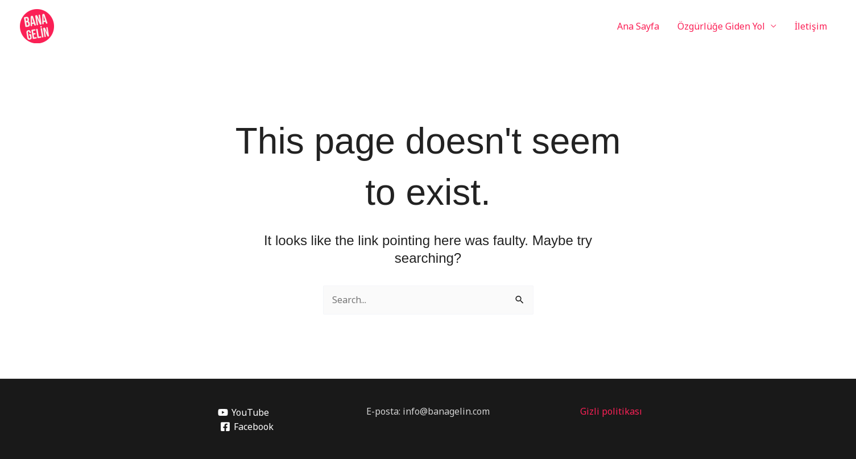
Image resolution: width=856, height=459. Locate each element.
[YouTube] (243, 412)
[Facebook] (246, 426)
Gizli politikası (611, 411)
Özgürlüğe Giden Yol (721, 26)
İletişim (811, 26)
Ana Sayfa (638, 26)
